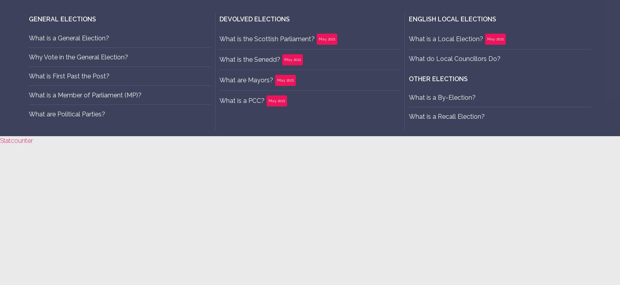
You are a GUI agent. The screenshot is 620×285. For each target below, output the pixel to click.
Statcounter (16, 140)
